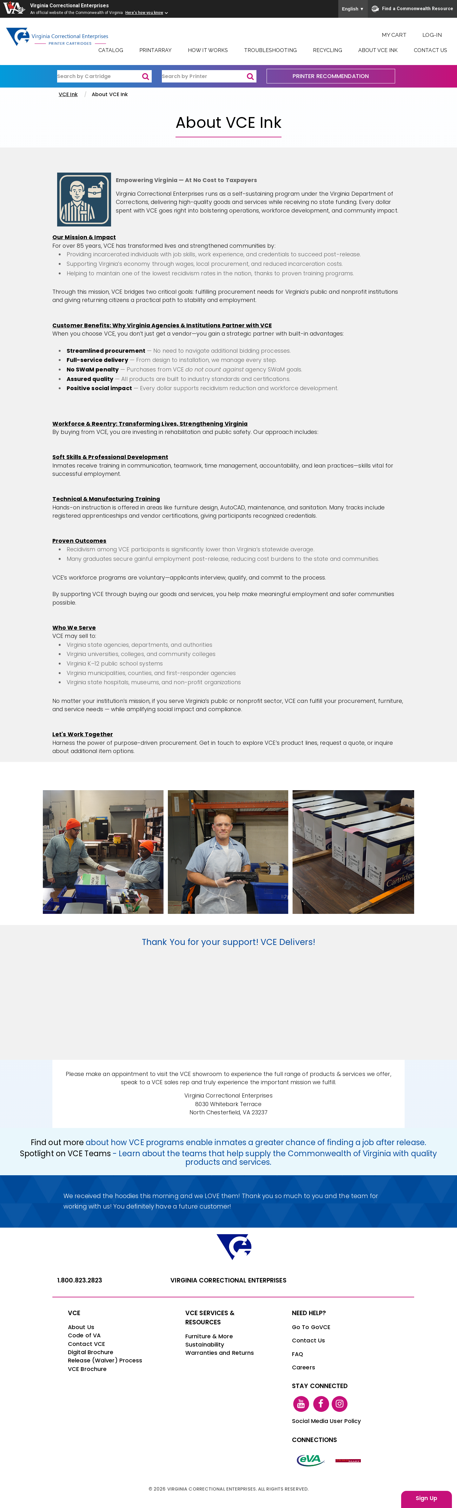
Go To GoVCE (311, 1327)
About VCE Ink (378, 50)
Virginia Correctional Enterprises (70, 6)
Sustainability (204, 1344)
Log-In (432, 34)
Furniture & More (209, 1336)
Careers (303, 1367)
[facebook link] (321, 1403)
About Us (81, 1327)
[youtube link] (301, 1403)
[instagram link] (339, 1403)
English (353, 8)
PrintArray (155, 50)
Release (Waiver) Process (105, 1360)
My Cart (394, 34)
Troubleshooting (270, 50)
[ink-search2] (209, 76)
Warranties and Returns (219, 1353)
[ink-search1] (104, 76)
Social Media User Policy (326, 1421)
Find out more (57, 1142)
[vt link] (349, 1460)
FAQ (297, 1354)
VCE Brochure (87, 1369)
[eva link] (311, 1460)
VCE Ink (68, 94)
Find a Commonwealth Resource (412, 9)
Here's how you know (144, 12)
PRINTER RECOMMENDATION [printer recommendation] (331, 76)
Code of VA (84, 1335)
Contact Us (430, 50)
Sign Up (426, 1498)
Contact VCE (86, 1344)
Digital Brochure (91, 1352)
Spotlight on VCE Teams (65, 1153)
